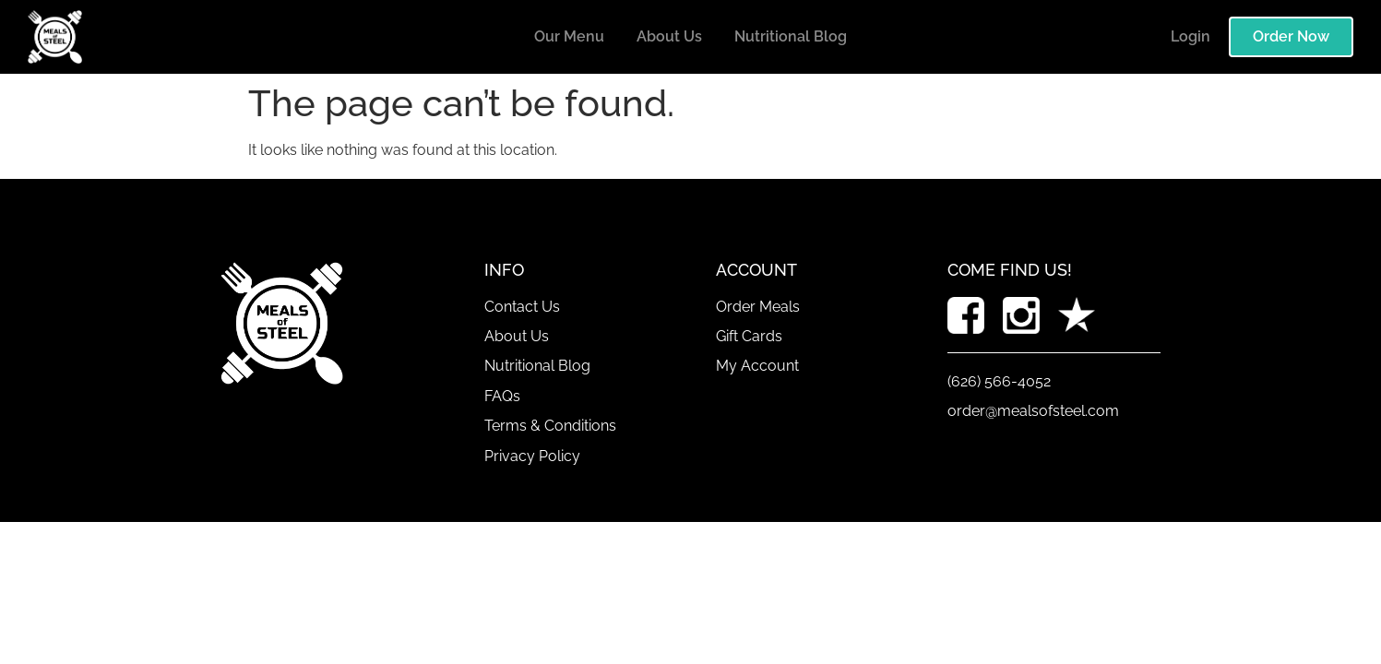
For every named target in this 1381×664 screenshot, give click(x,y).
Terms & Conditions (550, 425)
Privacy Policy (532, 456)
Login (1190, 36)
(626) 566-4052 (999, 381)
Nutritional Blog (790, 36)
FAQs (502, 396)
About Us (669, 36)
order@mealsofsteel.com (1033, 411)
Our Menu (569, 36)
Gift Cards (749, 336)
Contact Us (522, 306)
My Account (757, 365)
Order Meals (758, 306)
